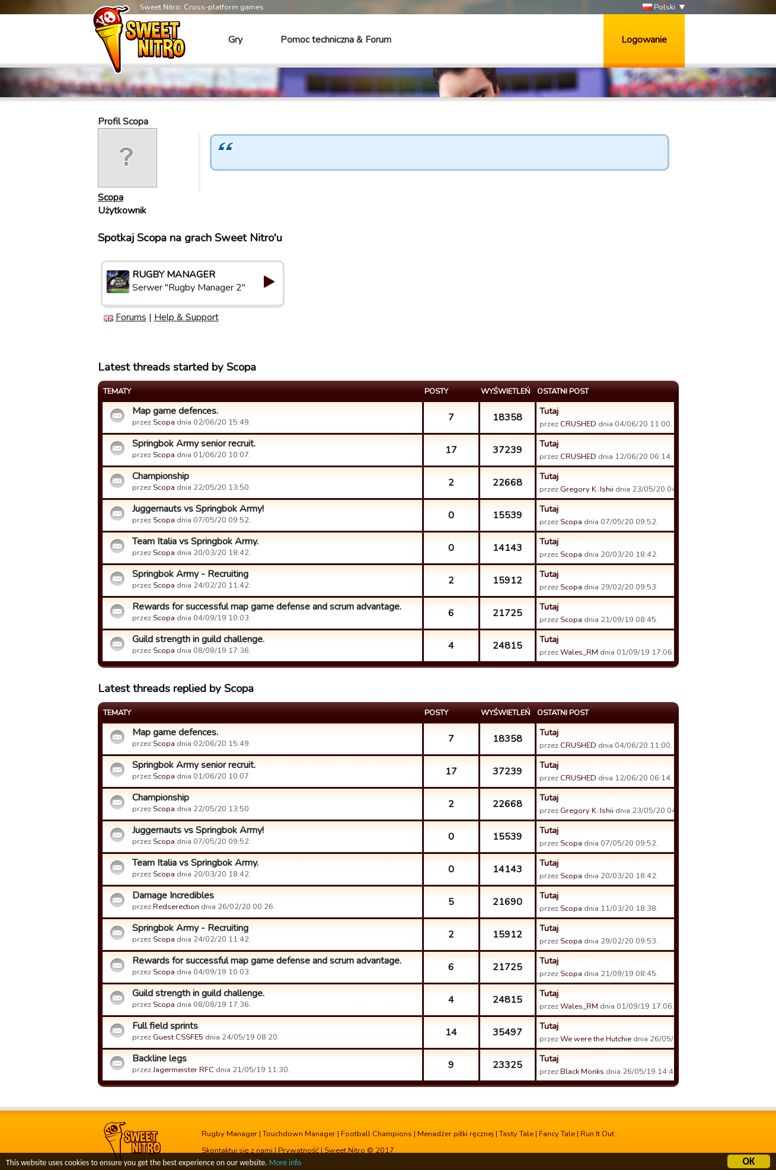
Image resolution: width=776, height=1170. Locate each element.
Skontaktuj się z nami (237, 1150)
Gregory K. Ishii (587, 489)
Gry (235, 39)
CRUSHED (578, 424)
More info (285, 1164)
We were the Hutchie (595, 1039)
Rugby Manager (229, 1133)
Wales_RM (579, 652)
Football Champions (376, 1133)
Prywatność (298, 1150)
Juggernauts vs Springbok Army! (198, 509)
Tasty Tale (516, 1133)
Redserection (176, 906)
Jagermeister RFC (183, 1069)
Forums (131, 317)
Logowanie (644, 39)
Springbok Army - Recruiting (190, 574)
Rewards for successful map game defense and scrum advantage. (266, 606)
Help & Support (186, 317)
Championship (160, 476)
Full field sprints (165, 1026)
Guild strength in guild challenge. (198, 639)
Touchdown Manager (299, 1133)
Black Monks (582, 1071)
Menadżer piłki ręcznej (455, 1133)
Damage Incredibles (173, 895)
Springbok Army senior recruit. (194, 443)
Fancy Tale (557, 1133)
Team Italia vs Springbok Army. (195, 541)
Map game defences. (175, 411)
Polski (659, 7)
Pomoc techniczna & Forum (335, 39)
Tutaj (548, 411)
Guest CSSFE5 (178, 1037)
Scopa (110, 197)
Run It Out (597, 1133)
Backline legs (159, 1058)
